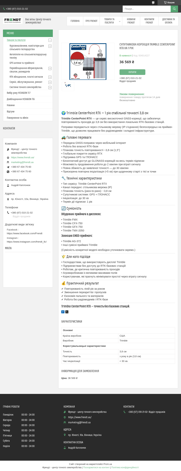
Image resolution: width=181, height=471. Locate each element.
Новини (11, 105)
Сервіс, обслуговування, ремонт (26, 82)
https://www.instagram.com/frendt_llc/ (27, 241)
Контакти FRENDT (149, 21)
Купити (132, 72)
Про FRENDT (91, 21)
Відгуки (10, 111)
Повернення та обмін (17, 117)
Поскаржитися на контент (96, 467)
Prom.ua (108, 464)
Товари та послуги (109, 21)
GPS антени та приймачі (22, 63)
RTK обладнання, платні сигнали (26, 76)
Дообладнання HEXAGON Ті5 (21, 99)
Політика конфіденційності (125, 467)
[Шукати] (174, 9)
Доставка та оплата (168, 21)
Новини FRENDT (131, 21)
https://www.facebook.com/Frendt (24, 233)
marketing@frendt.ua (22, 162)
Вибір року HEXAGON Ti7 (18, 93)
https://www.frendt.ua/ (22, 157)
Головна (75, 21)
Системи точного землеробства (25, 87)
